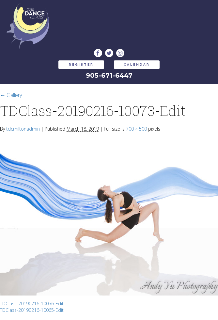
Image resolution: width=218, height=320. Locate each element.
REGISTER (81, 64)
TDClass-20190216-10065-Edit (32, 310)
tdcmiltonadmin (23, 129)
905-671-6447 (109, 75)
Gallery (11, 95)
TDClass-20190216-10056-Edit (32, 303)
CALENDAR (137, 64)
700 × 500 (136, 129)
